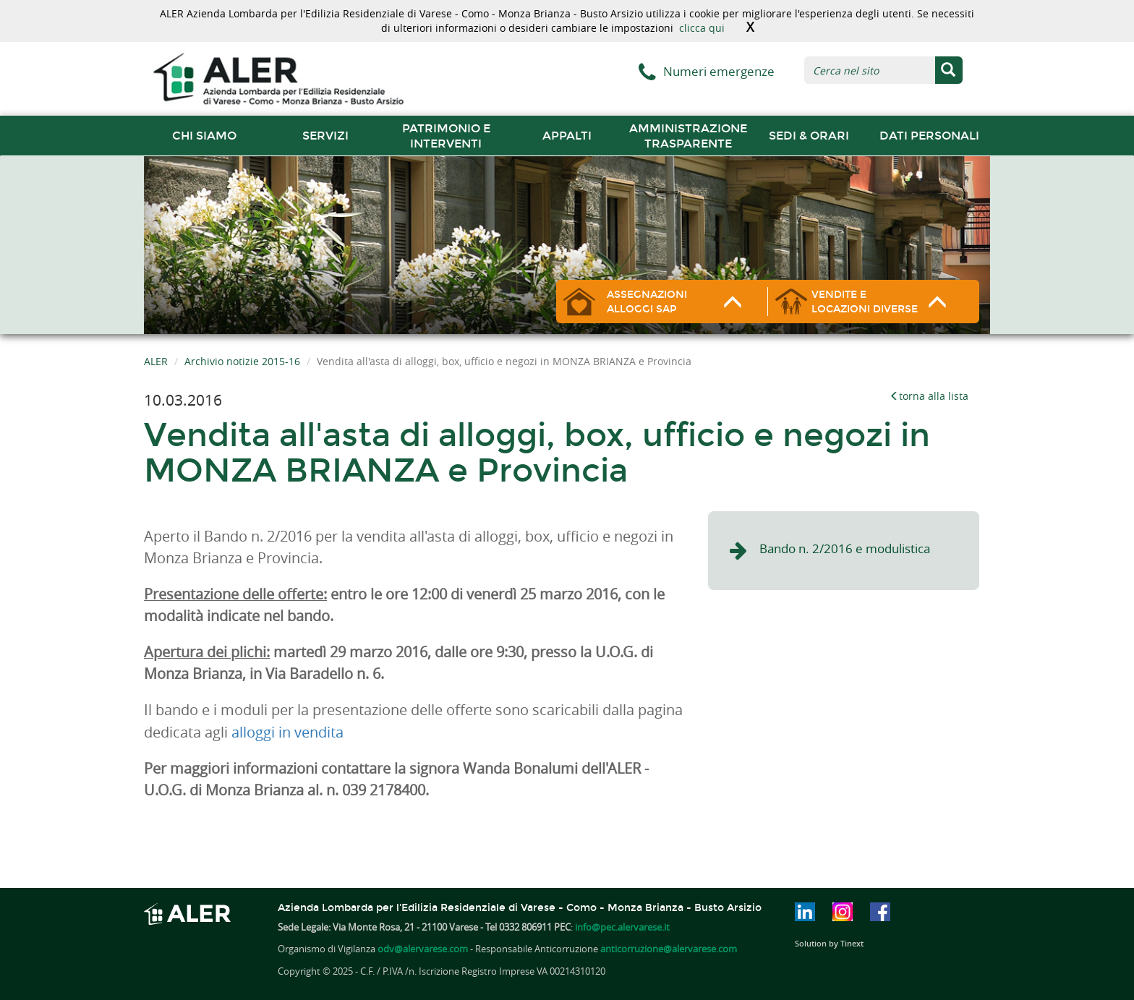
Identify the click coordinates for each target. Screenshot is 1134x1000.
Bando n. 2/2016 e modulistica (844, 548)
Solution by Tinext (829, 943)
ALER (156, 361)
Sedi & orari (809, 135)
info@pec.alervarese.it (622, 926)
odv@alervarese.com (423, 948)
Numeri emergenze (719, 71)
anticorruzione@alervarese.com (668, 948)
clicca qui (702, 28)
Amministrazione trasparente (688, 135)
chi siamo (204, 135)
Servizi (325, 135)
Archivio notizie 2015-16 (242, 361)
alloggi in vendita (287, 732)
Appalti (567, 135)
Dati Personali (929, 135)
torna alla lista (929, 396)
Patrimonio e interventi (446, 135)
